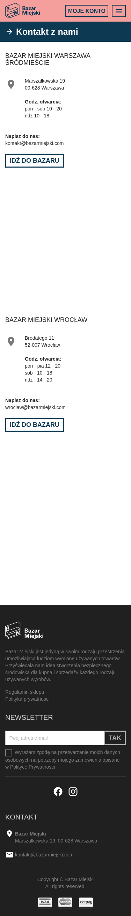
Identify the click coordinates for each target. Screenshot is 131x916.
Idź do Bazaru (34, 160)
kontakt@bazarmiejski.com (34, 143)
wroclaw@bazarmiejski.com (35, 407)
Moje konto (86, 11)
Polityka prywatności (27, 699)
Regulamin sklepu (24, 692)
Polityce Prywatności (32, 767)
